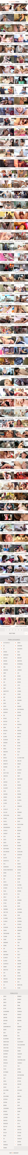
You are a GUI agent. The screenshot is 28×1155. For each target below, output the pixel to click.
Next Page (18, 633)
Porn (14, 2)
